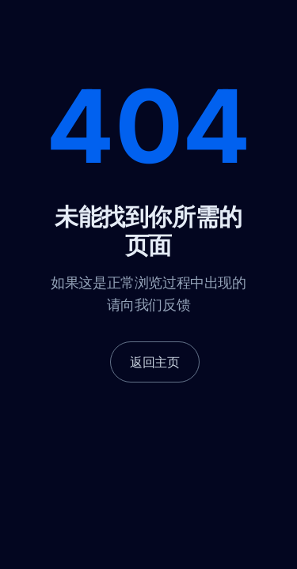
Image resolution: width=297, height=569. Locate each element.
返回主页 (154, 362)
